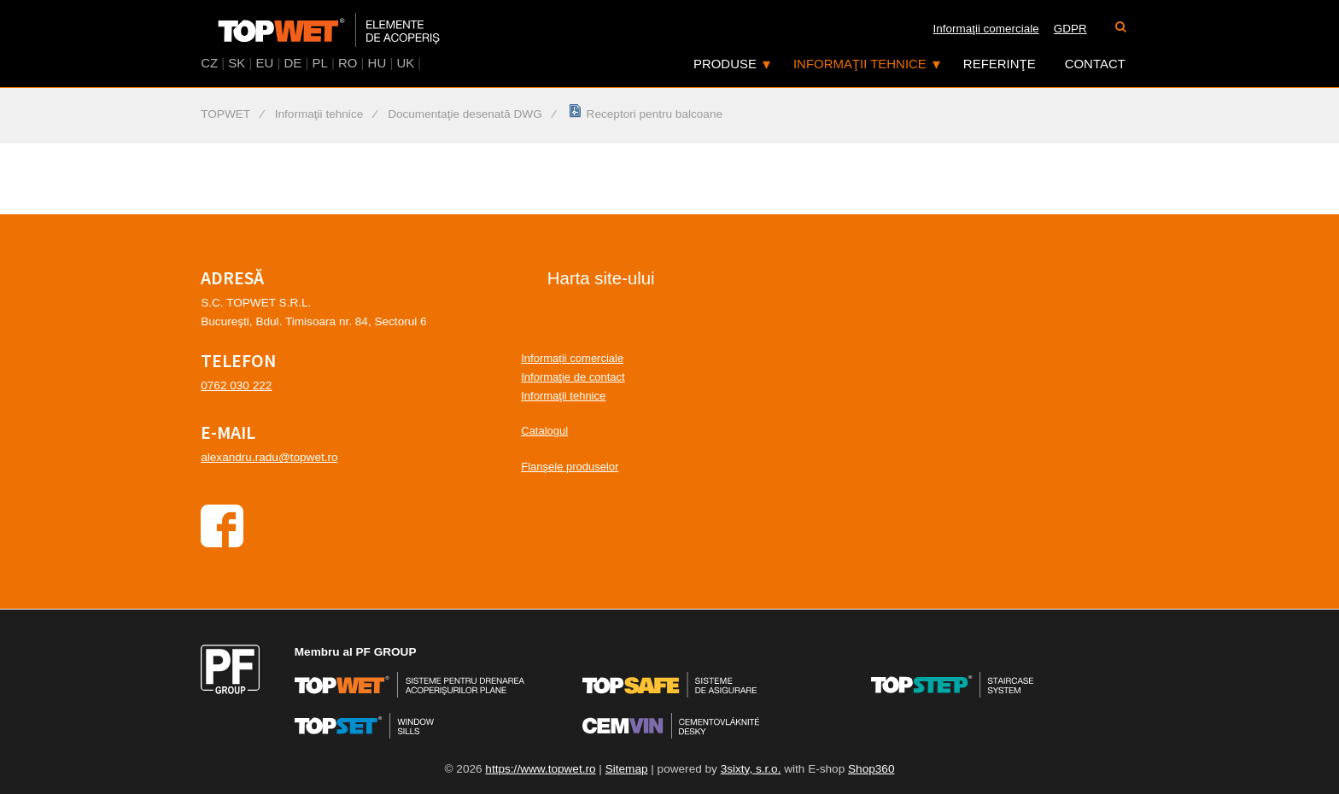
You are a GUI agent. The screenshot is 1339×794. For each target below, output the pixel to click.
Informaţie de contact (572, 377)
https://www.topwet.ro (540, 768)
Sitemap (626, 768)
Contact (1095, 63)
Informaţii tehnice (860, 63)
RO (347, 62)
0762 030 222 (236, 385)
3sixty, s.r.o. (751, 768)
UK (405, 62)
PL (319, 62)
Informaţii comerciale (986, 28)
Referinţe (999, 63)
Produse (725, 63)
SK (236, 62)
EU (265, 62)
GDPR (1070, 28)
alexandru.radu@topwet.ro (269, 457)
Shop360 (871, 768)
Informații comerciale (572, 358)
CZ (209, 62)
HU (377, 62)
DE (292, 62)
